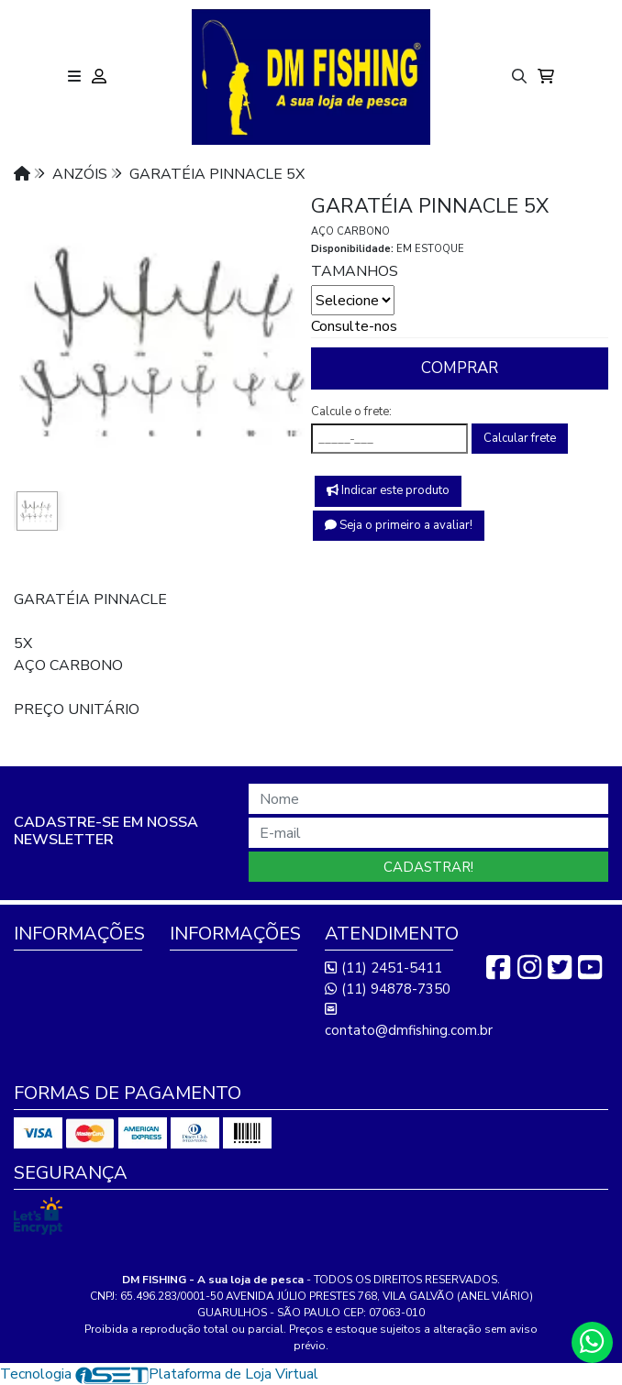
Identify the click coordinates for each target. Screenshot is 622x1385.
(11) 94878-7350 (387, 989)
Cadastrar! (428, 867)
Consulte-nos (354, 326)
